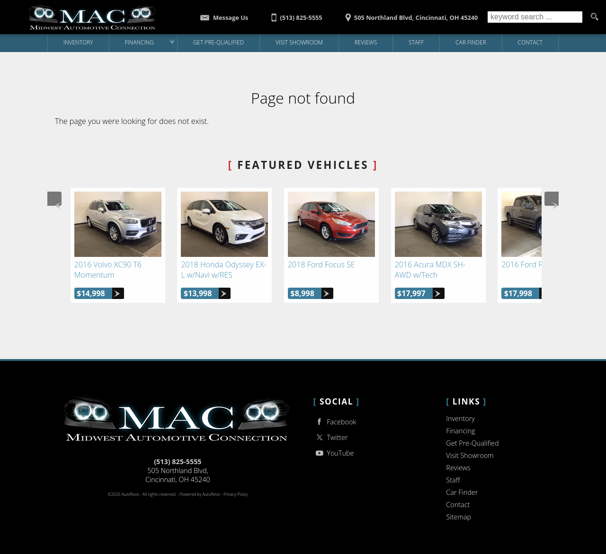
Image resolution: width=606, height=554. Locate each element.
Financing (460, 430)
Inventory (460, 418)
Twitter (330, 437)
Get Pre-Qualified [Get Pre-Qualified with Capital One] (218, 42)
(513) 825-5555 (177, 461)
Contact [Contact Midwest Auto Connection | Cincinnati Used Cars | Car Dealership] (530, 42)
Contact (458, 504)
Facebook (334, 422)
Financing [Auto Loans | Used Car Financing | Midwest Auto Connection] (139, 42)
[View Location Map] (410, 14)
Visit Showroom (469, 455)
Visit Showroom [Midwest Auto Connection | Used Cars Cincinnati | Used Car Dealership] (299, 42)
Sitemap (458, 516)
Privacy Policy (235, 494)
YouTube (333, 453)
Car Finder (462, 492)
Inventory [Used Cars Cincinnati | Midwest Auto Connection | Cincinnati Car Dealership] (78, 42)
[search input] (535, 17)
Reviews (366, 42)
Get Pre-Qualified (472, 443)
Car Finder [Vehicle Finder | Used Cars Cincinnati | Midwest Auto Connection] (470, 42)
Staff (416, 42)
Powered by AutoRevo (200, 494)
